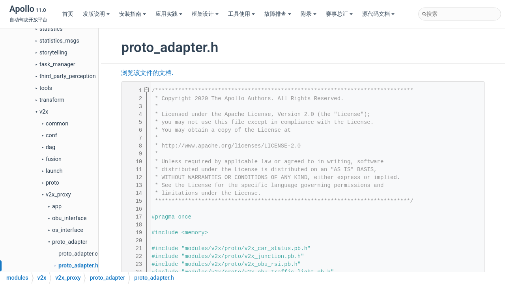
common (57, 123)
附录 (308, 14)
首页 (67, 14)
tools (45, 88)
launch (54, 171)
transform (51, 100)
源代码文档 (378, 14)
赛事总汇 (339, 14)
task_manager (57, 64)
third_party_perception (67, 76)
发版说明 (96, 14)
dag (50, 147)
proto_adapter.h (78, 265)
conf (51, 135)
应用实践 (168, 14)
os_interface (67, 230)
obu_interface (69, 218)
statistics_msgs (59, 40)
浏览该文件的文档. (147, 73)
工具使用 (241, 14)
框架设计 (205, 14)
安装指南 (132, 14)
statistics (51, 29)
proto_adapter (69, 242)
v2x (43, 111)
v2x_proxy (58, 194)
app (57, 206)
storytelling (53, 52)
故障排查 (277, 14)
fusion (54, 159)
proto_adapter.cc (79, 253)
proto (52, 182)
